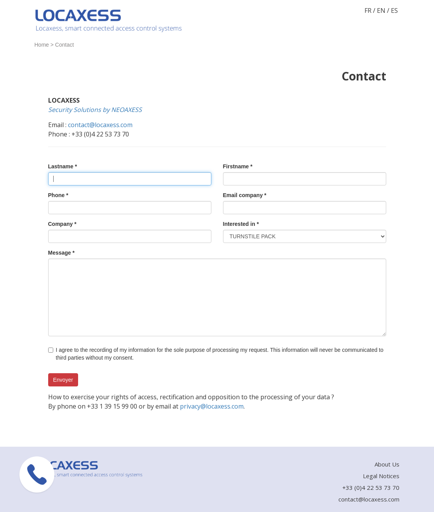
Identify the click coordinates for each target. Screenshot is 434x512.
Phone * (58, 195)
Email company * (245, 195)
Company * (62, 224)
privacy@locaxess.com (212, 406)
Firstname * (238, 166)
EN (381, 10)
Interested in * (241, 224)
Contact (64, 45)
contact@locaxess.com (100, 125)
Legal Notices (381, 476)
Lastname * (62, 166)
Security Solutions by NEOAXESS (95, 109)
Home (42, 45)
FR (367, 10)
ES (394, 10)
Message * (61, 253)
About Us (387, 464)
